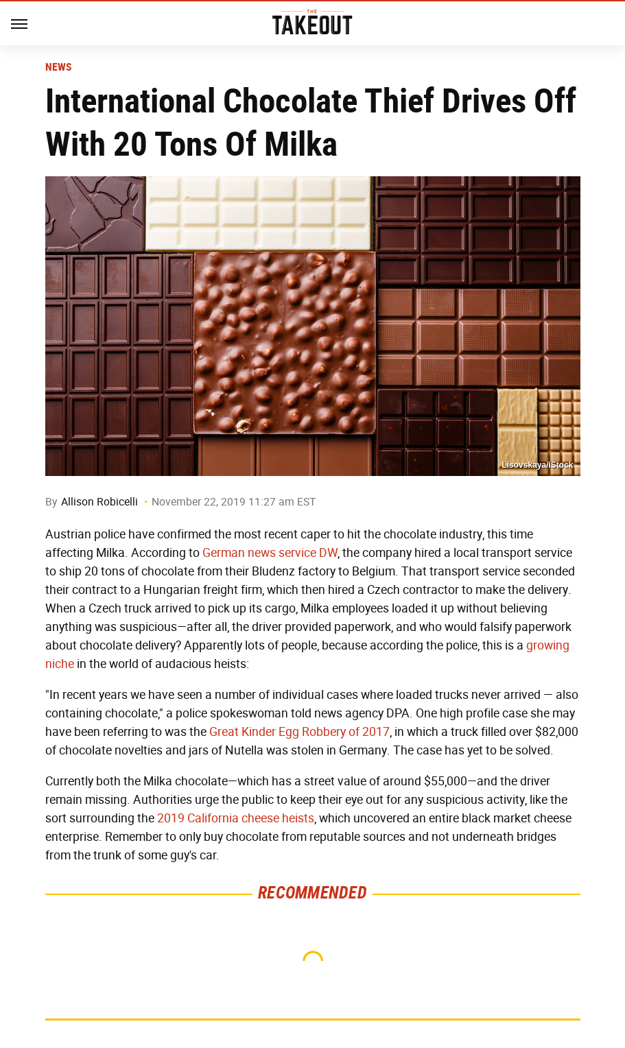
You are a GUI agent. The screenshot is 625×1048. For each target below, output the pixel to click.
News (58, 67)
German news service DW (270, 552)
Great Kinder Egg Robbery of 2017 (299, 731)
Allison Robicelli (99, 501)
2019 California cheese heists (235, 818)
